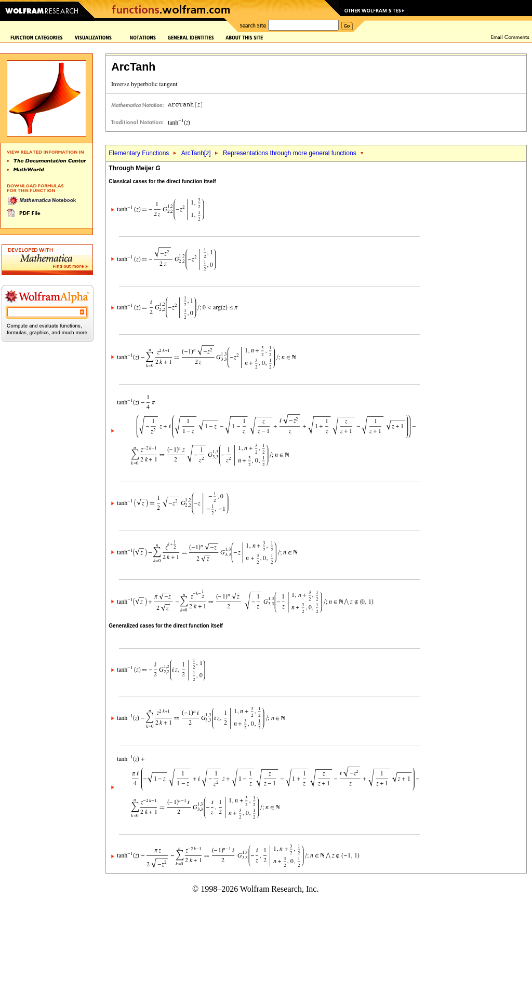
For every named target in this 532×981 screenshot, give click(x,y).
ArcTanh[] (196, 153)
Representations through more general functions (289, 153)
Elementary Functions (139, 153)
